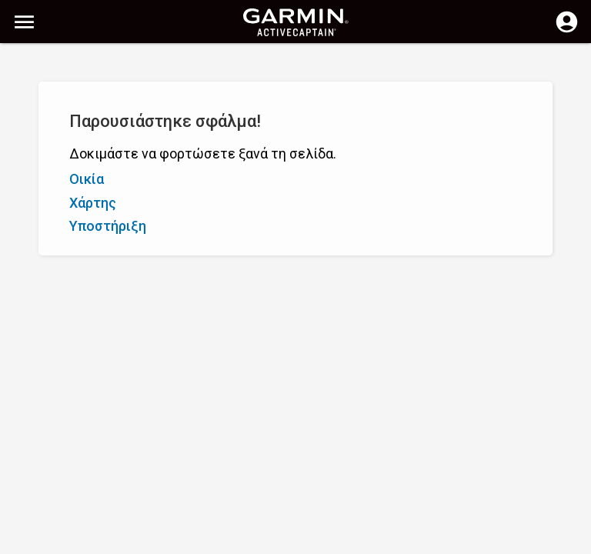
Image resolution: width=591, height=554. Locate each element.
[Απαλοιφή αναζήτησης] (285, 66)
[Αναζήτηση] (129, 66)
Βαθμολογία (117, 137)
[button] (571, 484)
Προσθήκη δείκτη (242, 137)
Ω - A (62, 137)
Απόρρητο (250, 540)
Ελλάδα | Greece (327, 540)
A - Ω (26, 137)
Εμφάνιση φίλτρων (64, 102)
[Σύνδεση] (566, 31)
